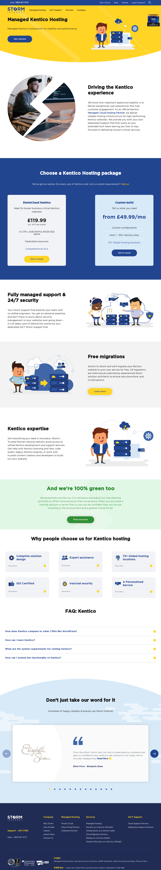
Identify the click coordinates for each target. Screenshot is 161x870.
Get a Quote (105, 3)
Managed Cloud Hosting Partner (106, 113)
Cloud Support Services (138, 823)
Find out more (80, 520)
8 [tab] (85, 789)
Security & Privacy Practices (86, 861)
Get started (20, 39)
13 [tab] (111, 789)
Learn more (100, 391)
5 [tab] (70, 789)
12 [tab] (106, 789)
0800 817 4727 (22, 2)
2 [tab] (54, 789)
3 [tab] (59, 789)
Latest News (49, 834)
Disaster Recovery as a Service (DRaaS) (104, 842)
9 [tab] (90, 789)
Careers (46, 831)
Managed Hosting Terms (63, 861)
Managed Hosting (94, 823)
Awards (125, 3)
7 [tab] (80, 789)
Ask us (125, 184)
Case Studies (49, 827)
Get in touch (36, 259)
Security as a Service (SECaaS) (99, 827)
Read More (27, 566)
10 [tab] (96, 789)
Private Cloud (67, 823)
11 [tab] (101, 789)
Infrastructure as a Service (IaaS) (100, 831)
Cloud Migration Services (97, 834)
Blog (116, 3)
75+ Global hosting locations (124, 243)
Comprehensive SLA (36, 249)
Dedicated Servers (69, 831)
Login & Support (138, 3)
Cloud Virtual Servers (70, 827)
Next (154, 754)
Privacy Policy (141, 861)
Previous (6, 754)
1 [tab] (49, 789)
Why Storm (48, 823)
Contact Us (48, 838)
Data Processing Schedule (124, 861)
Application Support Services (140, 827)
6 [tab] (75, 789)
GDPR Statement (105, 861)
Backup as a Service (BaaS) (98, 838)
